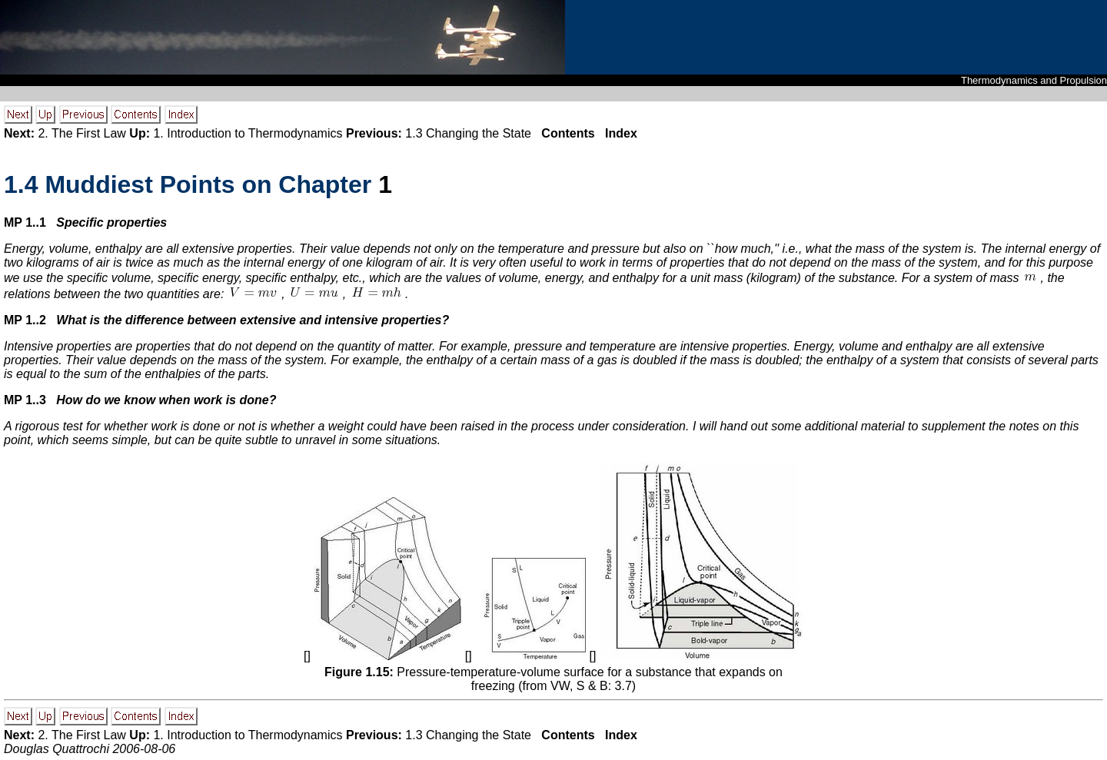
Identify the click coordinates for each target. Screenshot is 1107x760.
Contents (567, 133)
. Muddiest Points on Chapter (191, 184)
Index (621, 133)
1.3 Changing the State (468, 133)
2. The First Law (81, 133)
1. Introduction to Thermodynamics (247, 133)
